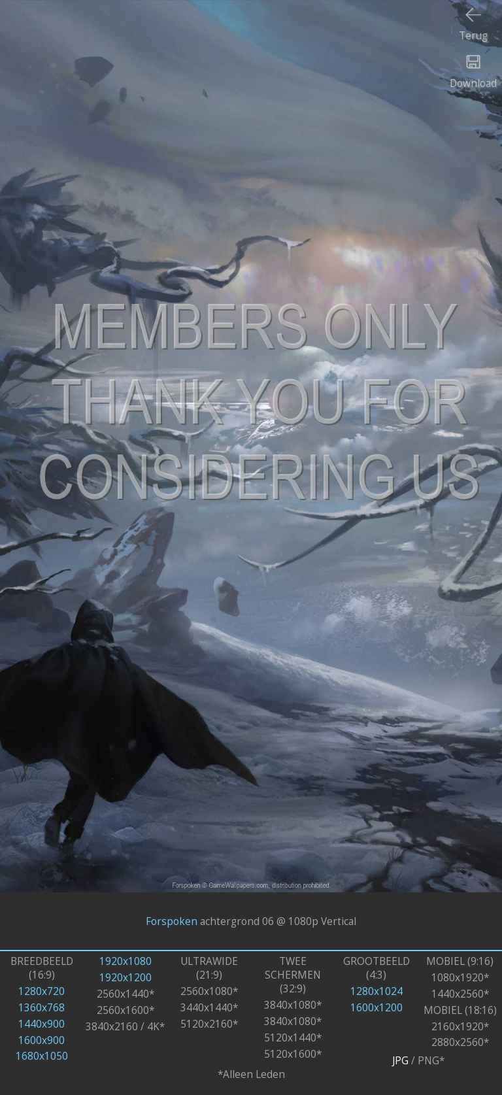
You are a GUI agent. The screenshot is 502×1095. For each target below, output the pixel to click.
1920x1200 (125, 978)
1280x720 (41, 991)
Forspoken (171, 921)
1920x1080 (125, 961)
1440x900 (41, 1024)
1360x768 (41, 1008)
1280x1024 (376, 991)
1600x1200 (376, 1008)
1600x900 (41, 1040)
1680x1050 (42, 1056)
